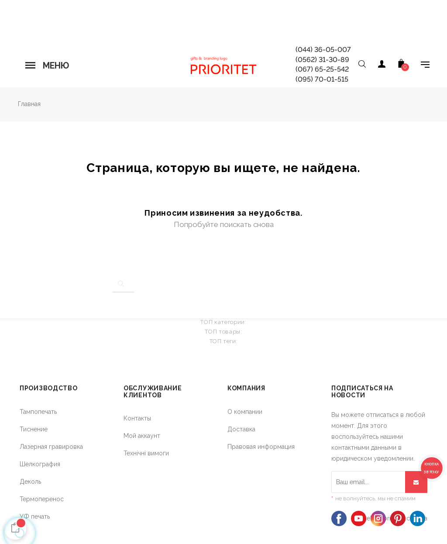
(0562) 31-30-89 (322, 59)
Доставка (241, 429)
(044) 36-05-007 (323, 49)
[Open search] (362, 65)
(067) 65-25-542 (322, 69)
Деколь (30, 481)
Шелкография (40, 464)
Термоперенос (42, 499)
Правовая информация (261, 446)
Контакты (137, 418)
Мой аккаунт (142, 435)
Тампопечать (38, 411)
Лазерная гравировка (51, 446)
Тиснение (34, 429)
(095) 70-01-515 (322, 79)
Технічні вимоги (146, 453)
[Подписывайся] (416, 482)
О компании (244, 411)
